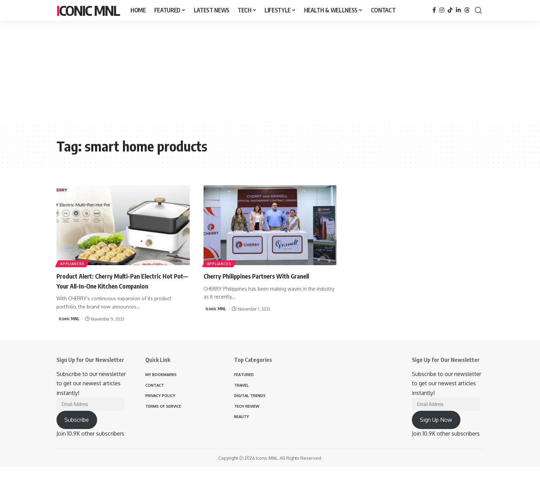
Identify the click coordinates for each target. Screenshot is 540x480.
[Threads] (467, 10)
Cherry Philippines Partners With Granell (268, 275)
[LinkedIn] (458, 10)
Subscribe (76, 422)
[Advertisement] (270, 72)
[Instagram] (442, 10)
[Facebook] (434, 10)
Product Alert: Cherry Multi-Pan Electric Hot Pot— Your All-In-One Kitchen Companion (120, 285)
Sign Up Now (436, 422)
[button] (478, 10)
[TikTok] (450, 10)
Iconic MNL (88, 10)
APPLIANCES (73, 263)
